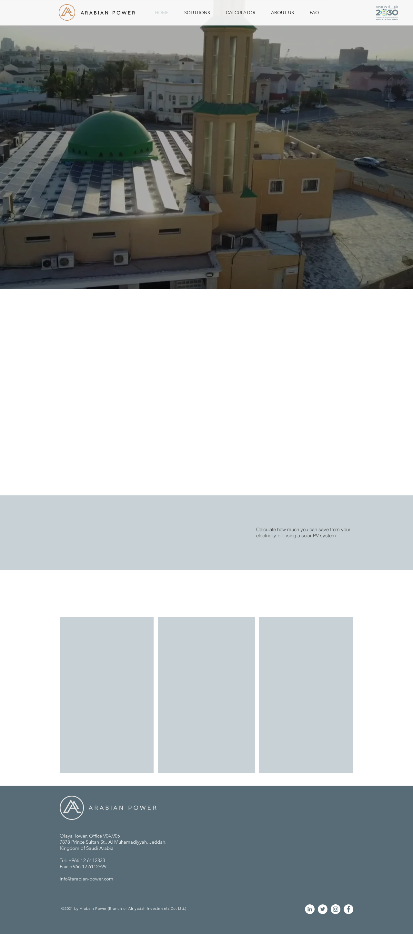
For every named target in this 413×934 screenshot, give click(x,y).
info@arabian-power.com (86, 879)
